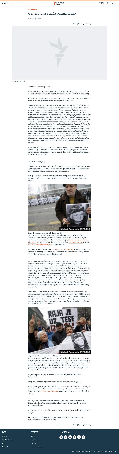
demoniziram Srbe (75, 242)
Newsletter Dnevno (37, 447)
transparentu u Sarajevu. (49, 391)
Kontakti (5, 447)
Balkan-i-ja (32, 9)
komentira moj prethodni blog (62, 249)
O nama (4, 436)
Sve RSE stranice (7, 440)
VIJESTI (101, 3)
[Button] (76, 24)
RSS (3, 443)
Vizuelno (34, 440)
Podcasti (33, 443)
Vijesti (33, 436)
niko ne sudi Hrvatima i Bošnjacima (41, 245)
